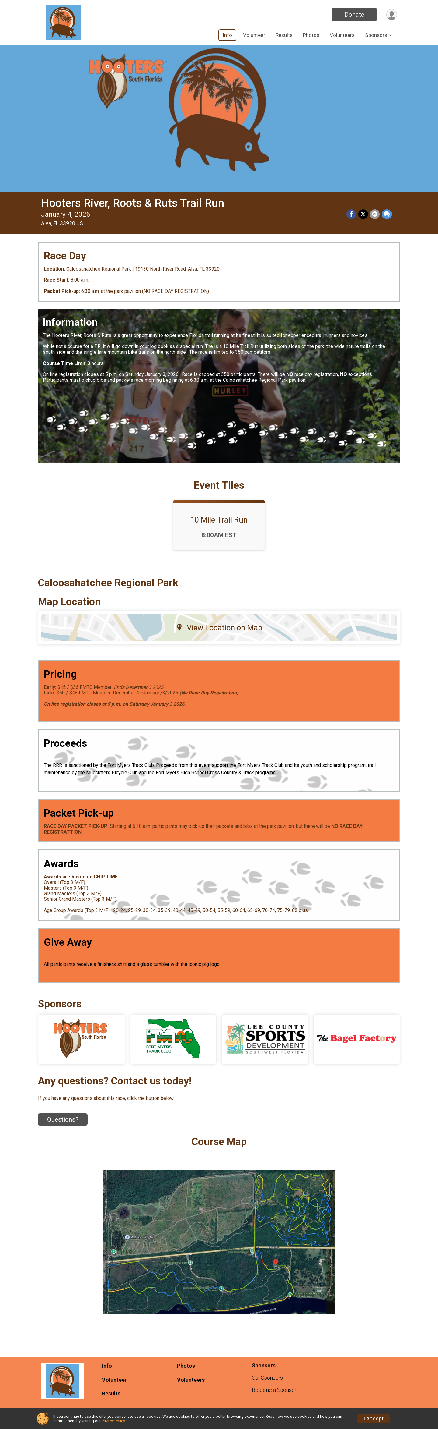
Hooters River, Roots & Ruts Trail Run (132, 203)
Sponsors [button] (376, 35)
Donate (354, 14)
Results (284, 35)
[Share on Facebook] (352, 214)
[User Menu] (391, 14)
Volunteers (342, 35)
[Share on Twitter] (363, 214)
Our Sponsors (267, 1378)
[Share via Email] (375, 214)
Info (227, 35)
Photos (311, 35)
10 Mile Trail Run (219, 520)
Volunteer (254, 35)
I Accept (373, 1419)
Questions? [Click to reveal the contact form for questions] (62, 1119)
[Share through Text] (387, 214)
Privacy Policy (113, 1421)
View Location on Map (219, 627)
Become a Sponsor (274, 1390)
